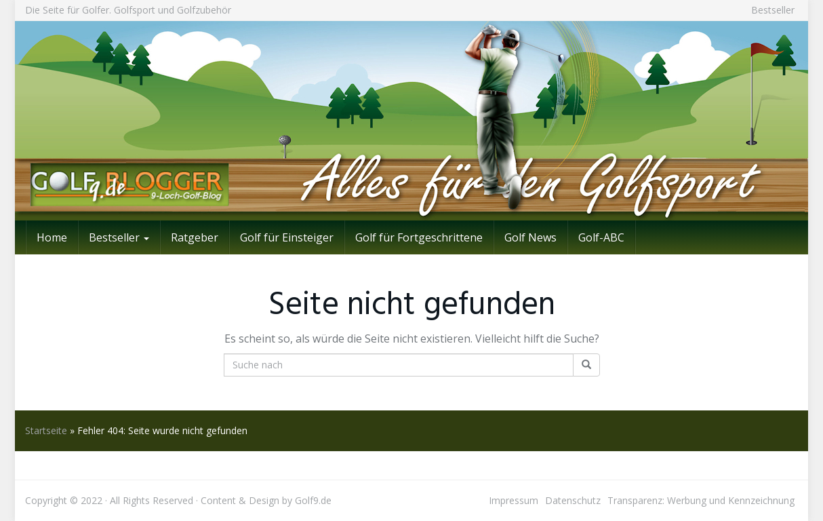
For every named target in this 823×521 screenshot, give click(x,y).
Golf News (530, 237)
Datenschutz (573, 500)
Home (52, 237)
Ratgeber (194, 237)
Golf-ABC (601, 237)
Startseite (46, 430)
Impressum (513, 500)
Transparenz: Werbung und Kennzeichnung (701, 500)
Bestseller (773, 9)
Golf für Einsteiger (287, 237)
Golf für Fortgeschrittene (419, 237)
